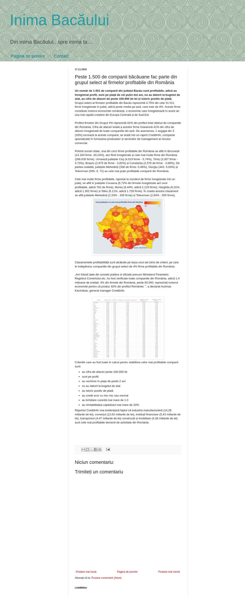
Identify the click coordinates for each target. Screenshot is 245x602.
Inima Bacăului (59, 20)
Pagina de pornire (28, 56)
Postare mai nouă (86, 571)
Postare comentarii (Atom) (106, 577)
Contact (61, 56)
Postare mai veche (169, 571)
